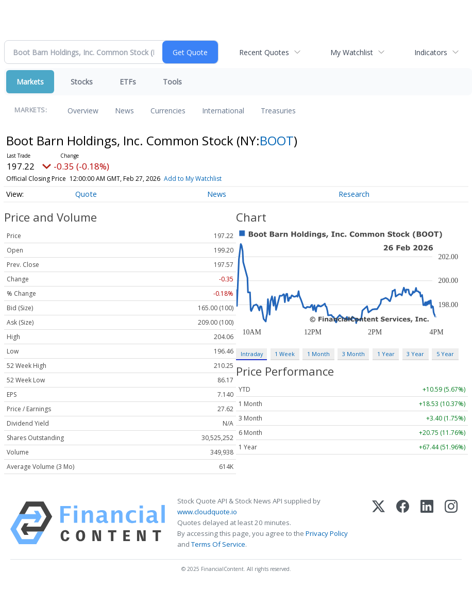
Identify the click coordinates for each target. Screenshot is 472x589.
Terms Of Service (218, 544)
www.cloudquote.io (207, 511)
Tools (172, 82)
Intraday (252, 354)
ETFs (128, 82)
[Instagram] (451, 523)
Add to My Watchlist (193, 178)
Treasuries (278, 110)
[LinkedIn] (426, 523)
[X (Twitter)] (378, 523)
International (223, 110)
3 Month (353, 354)
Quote (86, 194)
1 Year (386, 354)
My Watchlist (351, 52)
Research (354, 194)
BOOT (277, 140)
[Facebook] (402, 523)
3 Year (415, 354)
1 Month (318, 354)
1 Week (285, 354)
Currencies (168, 110)
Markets (30, 82)
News (124, 110)
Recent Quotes (264, 52)
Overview (83, 110)
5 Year (445, 354)
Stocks (82, 82)
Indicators (430, 52)
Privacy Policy (327, 533)
